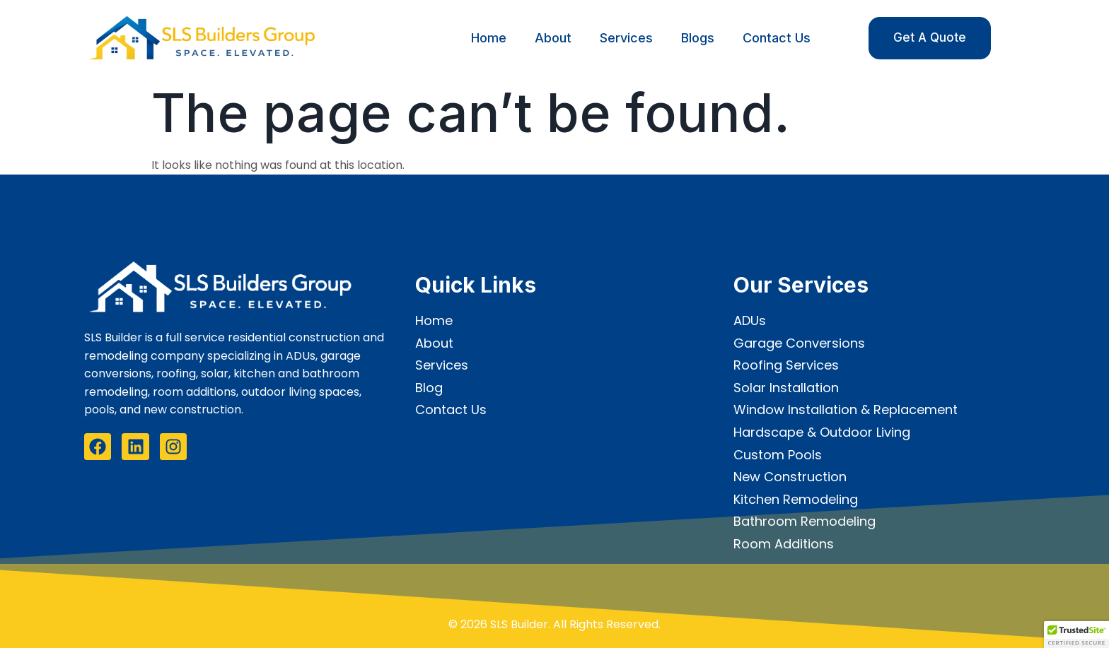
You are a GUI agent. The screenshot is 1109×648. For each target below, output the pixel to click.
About (553, 37)
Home (488, 37)
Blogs (697, 37)
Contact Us (777, 37)
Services (626, 37)
